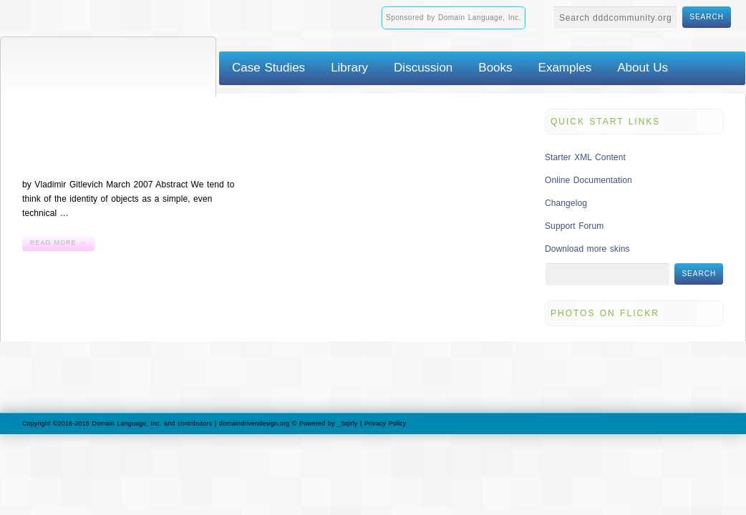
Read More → (58, 242)
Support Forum (574, 226)
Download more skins (587, 249)
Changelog (566, 203)
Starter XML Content (585, 157)
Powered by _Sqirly (328, 423)
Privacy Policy (385, 423)
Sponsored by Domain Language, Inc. (453, 17)
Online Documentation (588, 180)
